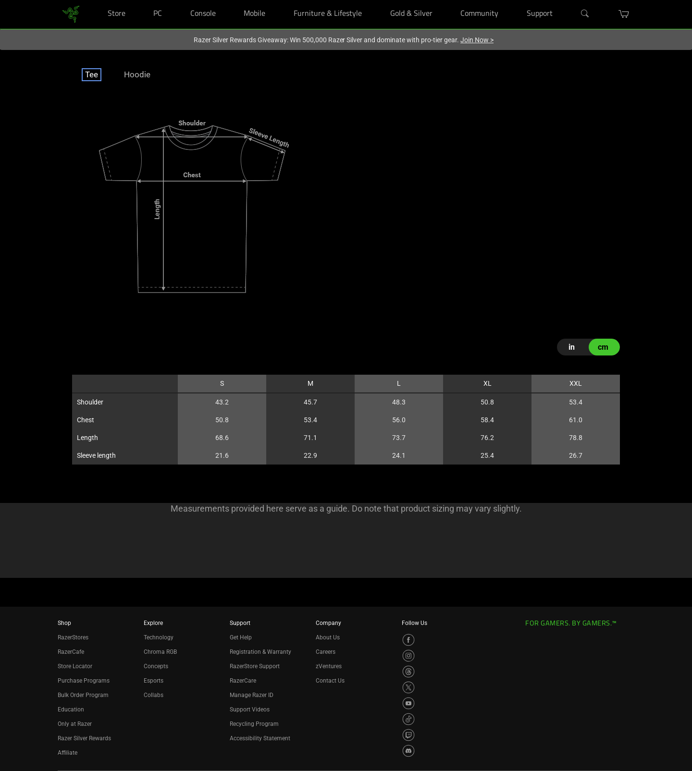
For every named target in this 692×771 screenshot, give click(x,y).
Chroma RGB (160, 652)
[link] (70, 13)
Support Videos (250, 709)
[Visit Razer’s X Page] (408, 687)
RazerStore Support (255, 666)
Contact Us (330, 680)
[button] (624, 14)
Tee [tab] (91, 74)
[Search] (585, 14)
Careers (325, 652)
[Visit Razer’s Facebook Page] (408, 640)
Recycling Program (254, 724)
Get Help (241, 637)
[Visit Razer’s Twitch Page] (408, 735)
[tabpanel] (346, 296)
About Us (328, 637)
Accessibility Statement (260, 738)
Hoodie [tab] (137, 74)
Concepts (156, 666)
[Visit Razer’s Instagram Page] (408, 655)
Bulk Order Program (83, 695)
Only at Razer (75, 724)
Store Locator (75, 666)
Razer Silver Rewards (84, 738)
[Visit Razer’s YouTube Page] (408, 703)
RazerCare (243, 680)
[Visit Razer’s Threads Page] (408, 671)
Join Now (477, 40)
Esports (153, 680)
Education (71, 709)
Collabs (153, 695)
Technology (158, 637)
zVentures (329, 666)
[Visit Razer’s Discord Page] (408, 751)
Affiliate (67, 752)
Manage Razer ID (251, 695)
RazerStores (73, 637)
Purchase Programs (84, 680)
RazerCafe (71, 652)
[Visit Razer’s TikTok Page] (408, 719)
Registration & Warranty (260, 652)
